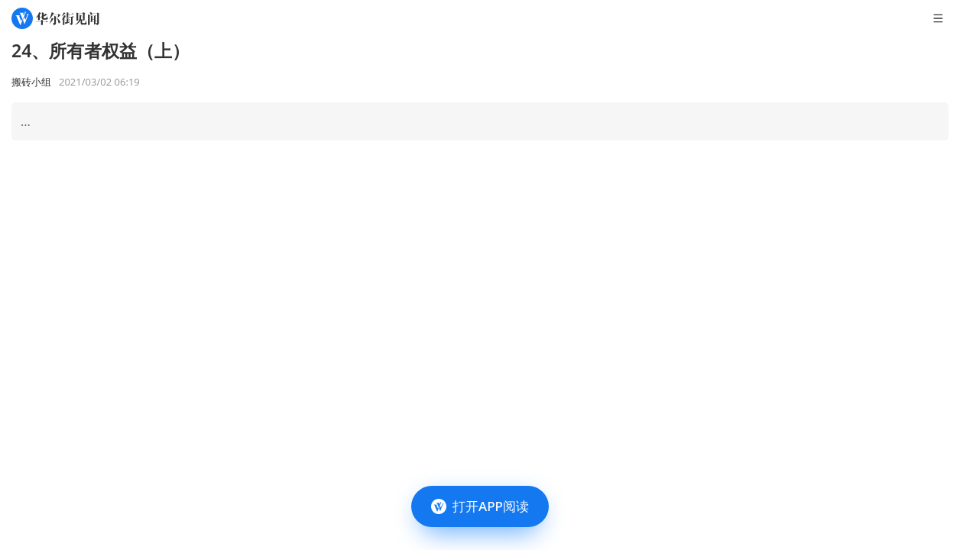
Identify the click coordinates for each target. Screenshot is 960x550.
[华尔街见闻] (55, 18)
